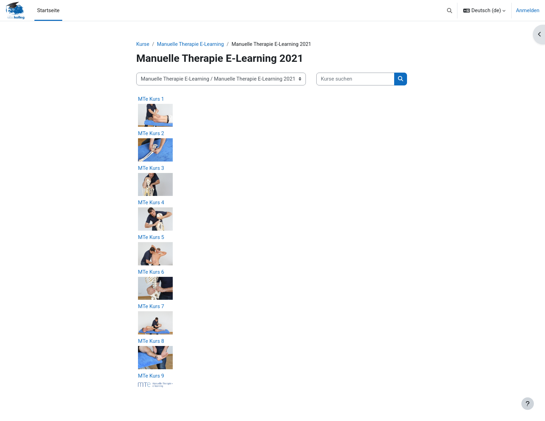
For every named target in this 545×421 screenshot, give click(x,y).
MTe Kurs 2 (151, 134)
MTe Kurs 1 (151, 99)
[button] (449, 10)
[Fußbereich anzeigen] (527, 403)
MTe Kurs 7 (151, 307)
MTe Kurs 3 (151, 168)
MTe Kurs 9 (151, 376)
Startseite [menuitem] (48, 10)
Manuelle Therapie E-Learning (191, 44)
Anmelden (527, 10)
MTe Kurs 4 (151, 203)
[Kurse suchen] (355, 79)
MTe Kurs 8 (151, 341)
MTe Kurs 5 (151, 237)
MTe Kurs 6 (151, 272)
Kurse (142, 44)
